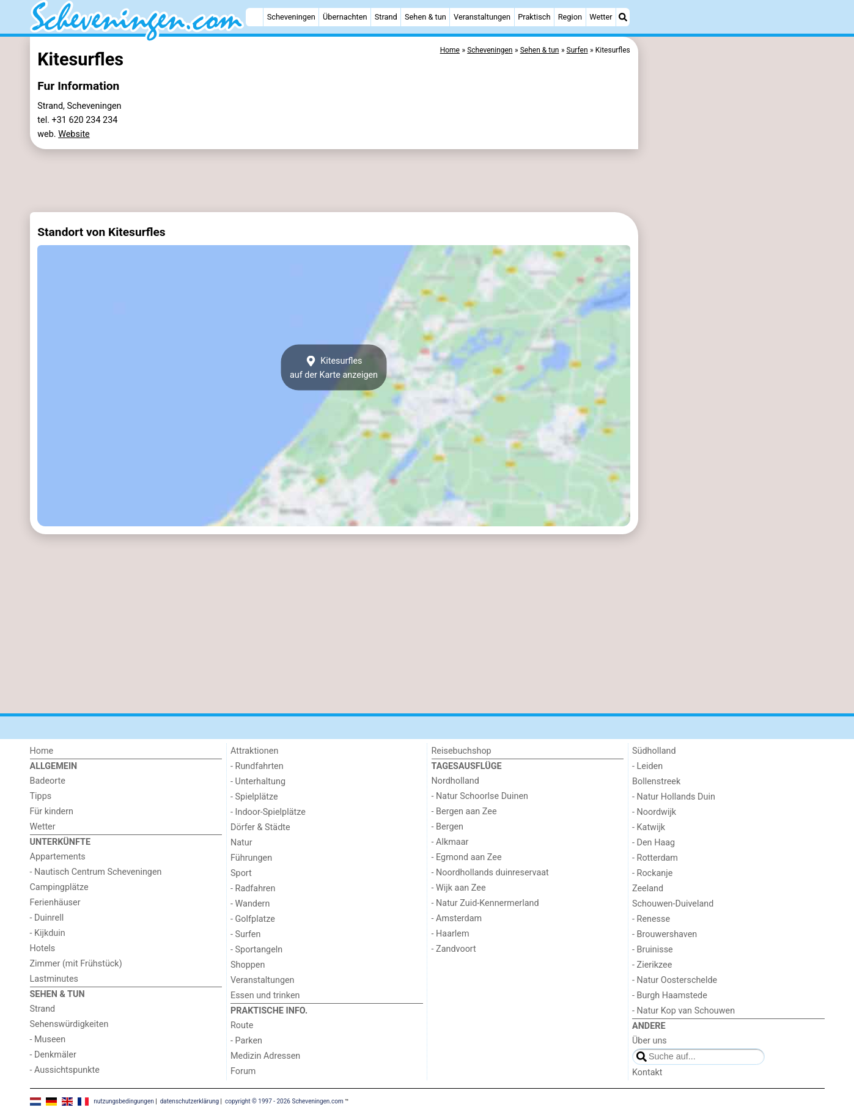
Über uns (649, 1041)
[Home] (254, 17)
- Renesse (651, 919)
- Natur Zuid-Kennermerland (485, 903)
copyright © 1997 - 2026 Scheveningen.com (284, 1101)
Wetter (600, 16)
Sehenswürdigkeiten (69, 1024)
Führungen (251, 858)
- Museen (48, 1039)
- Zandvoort (454, 949)
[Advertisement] (733, 317)
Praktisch (534, 16)
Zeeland (647, 888)
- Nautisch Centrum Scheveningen (96, 872)
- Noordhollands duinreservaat (490, 872)
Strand (386, 16)
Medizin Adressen (265, 1056)
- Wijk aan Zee (459, 888)
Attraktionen (254, 751)
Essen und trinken (265, 995)
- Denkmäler (53, 1055)
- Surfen (245, 934)
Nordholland (455, 781)
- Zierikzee (652, 965)
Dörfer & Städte (260, 827)
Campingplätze (59, 887)
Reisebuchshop (461, 751)
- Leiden (647, 766)
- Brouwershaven (664, 934)
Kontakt (647, 1072)
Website (74, 134)
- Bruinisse (652, 949)
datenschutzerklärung (189, 1101)
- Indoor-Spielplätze (268, 812)
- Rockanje (652, 873)
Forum (243, 1071)
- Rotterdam (655, 858)
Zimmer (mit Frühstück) (76, 964)
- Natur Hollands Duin (673, 797)
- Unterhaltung (257, 781)
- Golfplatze (252, 919)
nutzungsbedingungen (124, 1101)
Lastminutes (54, 979)
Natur (241, 842)
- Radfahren (252, 888)
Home (42, 751)
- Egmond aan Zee (467, 857)
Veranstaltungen (482, 16)
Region (570, 16)
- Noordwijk (654, 812)
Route (241, 1025)
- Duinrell (47, 918)
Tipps (41, 796)
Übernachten (345, 16)
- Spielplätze (254, 797)
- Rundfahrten (257, 766)
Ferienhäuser (55, 902)
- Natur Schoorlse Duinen (480, 796)
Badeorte (47, 781)
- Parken (246, 1041)
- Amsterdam (457, 918)
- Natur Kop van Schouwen (683, 1011)
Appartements (58, 857)
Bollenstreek (656, 781)
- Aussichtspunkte (65, 1070)
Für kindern (52, 811)
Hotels (43, 948)
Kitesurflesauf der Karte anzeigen (334, 367)
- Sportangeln (256, 949)
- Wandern (250, 904)
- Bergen (448, 827)
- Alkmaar (450, 842)
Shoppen (247, 965)
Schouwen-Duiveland (672, 904)
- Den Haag (653, 842)
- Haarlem (450, 934)
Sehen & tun (425, 16)
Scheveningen (291, 16)
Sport (241, 873)
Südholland (654, 751)
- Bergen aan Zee (464, 811)
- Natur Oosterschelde (674, 980)
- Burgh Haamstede (669, 995)
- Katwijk (648, 827)
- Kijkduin (47, 933)
